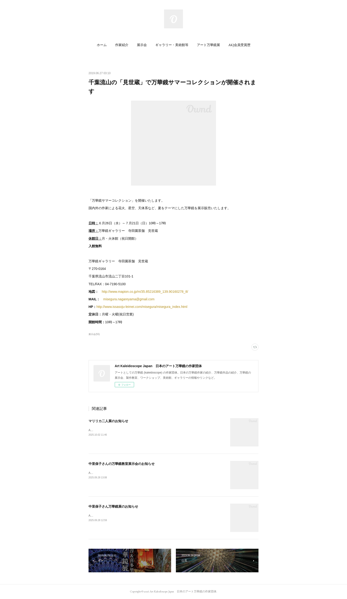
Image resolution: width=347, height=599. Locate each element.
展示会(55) (94, 334)
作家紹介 (121, 45)
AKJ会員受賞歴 (239, 45)
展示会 (142, 45)
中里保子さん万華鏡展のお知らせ (113, 506)
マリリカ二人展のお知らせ (108, 421)
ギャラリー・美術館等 (171, 45)
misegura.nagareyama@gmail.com (128, 299)
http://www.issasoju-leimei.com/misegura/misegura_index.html (141, 307)
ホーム (102, 45)
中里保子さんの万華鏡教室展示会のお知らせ (122, 464)
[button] (102, 45)
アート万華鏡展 (208, 45)
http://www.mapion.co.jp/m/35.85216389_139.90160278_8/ (145, 291)
